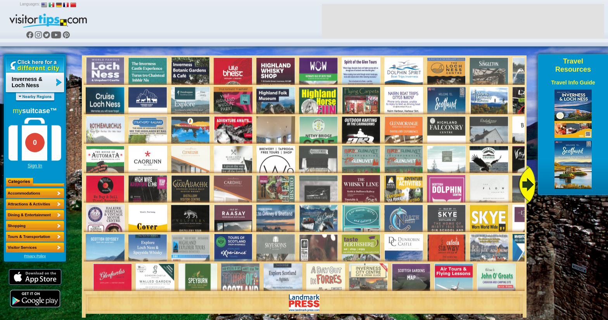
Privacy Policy (35, 256)
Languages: (30, 4)
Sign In (35, 166)
